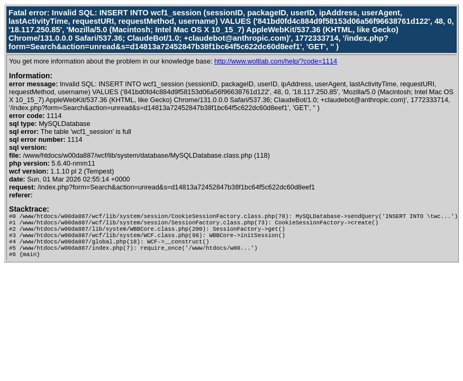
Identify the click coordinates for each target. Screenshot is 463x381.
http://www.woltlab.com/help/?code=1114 (275, 61)
